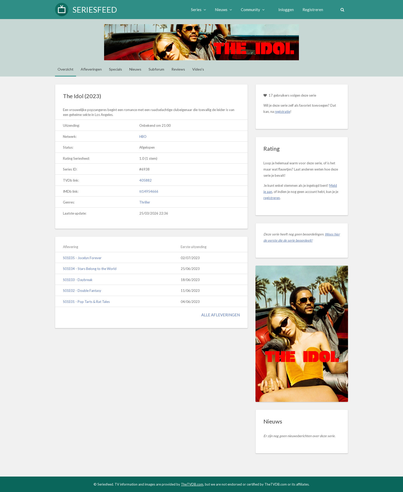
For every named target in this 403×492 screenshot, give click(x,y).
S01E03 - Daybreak (78, 280)
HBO (142, 136)
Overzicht (66, 69)
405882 (145, 180)
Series (198, 9)
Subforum (156, 69)
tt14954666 (148, 191)
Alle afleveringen (220, 314)
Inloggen (286, 9)
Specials (115, 69)
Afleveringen (91, 69)
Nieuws (223, 9)
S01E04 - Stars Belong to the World (89, 269)
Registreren (313, 9)
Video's (198, 69)
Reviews (178, 69)
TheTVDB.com (192, 484)
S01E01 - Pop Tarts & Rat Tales (86, 302)
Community (253, 9)
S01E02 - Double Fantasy (82, 291)
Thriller (144, 202)
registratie (282, 111)
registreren (271, 198)
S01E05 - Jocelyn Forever (82, 258)
